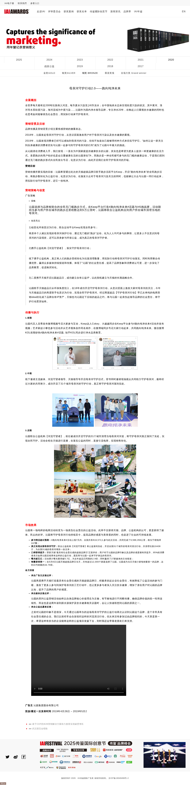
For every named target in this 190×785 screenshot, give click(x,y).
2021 (141, 60)
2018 (110, 66)
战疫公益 (49, 66)
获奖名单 (82, 11)
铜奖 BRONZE (90, 73)
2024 (49, 60)
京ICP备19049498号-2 (119, 778)
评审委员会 (54, 11)
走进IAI (41, 11)
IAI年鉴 (138, 11)
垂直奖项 (109, 73)
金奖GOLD (49, 73)
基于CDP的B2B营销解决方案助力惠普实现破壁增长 (58, 724)
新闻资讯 (115, 11)
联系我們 (22, 3)
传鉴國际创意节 (98, 11)
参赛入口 (34, 3)
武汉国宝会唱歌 (40, 728)
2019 (80, 66)
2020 (171, 60)
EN (184, 11)
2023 (80, 60)
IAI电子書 (9, 3)
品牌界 (127, 11)
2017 (141, 66)
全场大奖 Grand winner (133, 73)
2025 (19, 60)
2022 (110, 60)
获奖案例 (69, 11)
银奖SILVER (68, 73)
